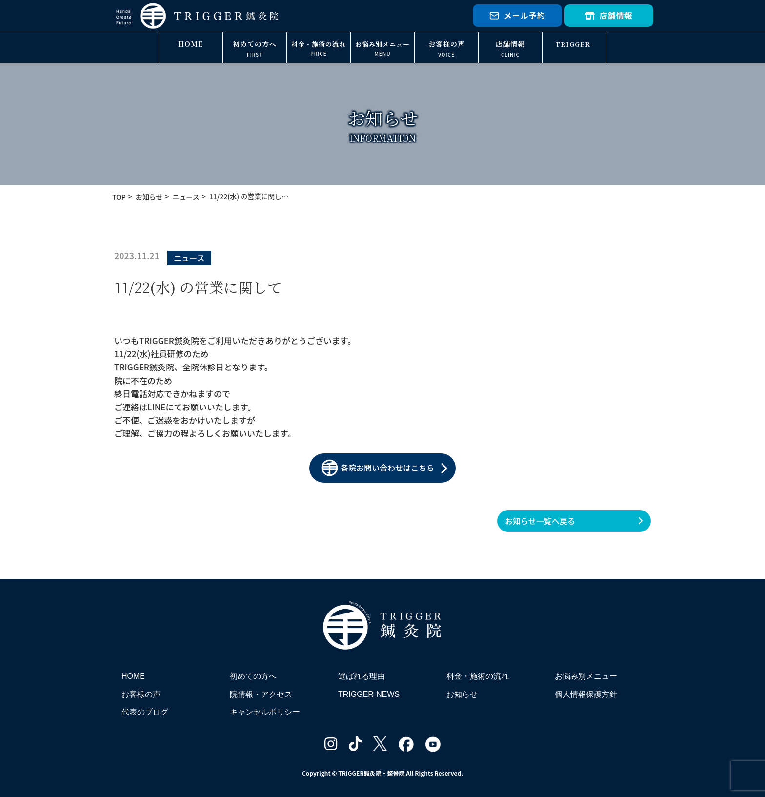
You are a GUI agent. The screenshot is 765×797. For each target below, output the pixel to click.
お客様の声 (446, 44)
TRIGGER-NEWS (574, 51)
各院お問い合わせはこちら (377, 467)
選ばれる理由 (361, 676)
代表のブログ (144, 712)
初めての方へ (255, 44)
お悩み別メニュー (382, 44)
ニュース (189, 258)
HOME (190, 44)
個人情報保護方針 (586, 694)
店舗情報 (609, 15)
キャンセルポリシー (265, 712)
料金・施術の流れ (318, 44)
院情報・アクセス (261, 694)
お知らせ (462, 694)
